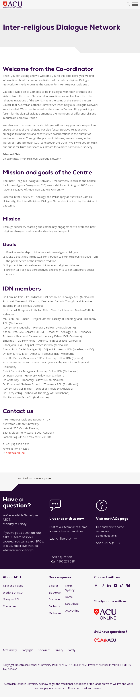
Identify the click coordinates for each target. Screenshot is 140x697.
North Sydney (70, 588)
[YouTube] (115, 586)
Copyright (27, 650)
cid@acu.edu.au (15, 453)
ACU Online (72, 610)
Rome (69, 597)
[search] (128, 4)
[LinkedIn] (109, 586)
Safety (71, 650)
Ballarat (53, 585)
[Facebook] (96, 586)
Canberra (54, 606)
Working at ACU (13, 592)
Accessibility (10, 650)
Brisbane (54, 599)
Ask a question (62, 557)
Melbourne (55, 613)
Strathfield (72, 603)
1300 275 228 (66, 561)
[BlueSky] (128, 586)
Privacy (59, 650)
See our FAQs (105, 543)
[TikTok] (121, 586)
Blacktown (55, 592)
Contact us (9, 606)
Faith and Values (13, 585)
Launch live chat (60, 538)
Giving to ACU (11, 599)
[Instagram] (102, 586)
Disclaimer (44, 650)
